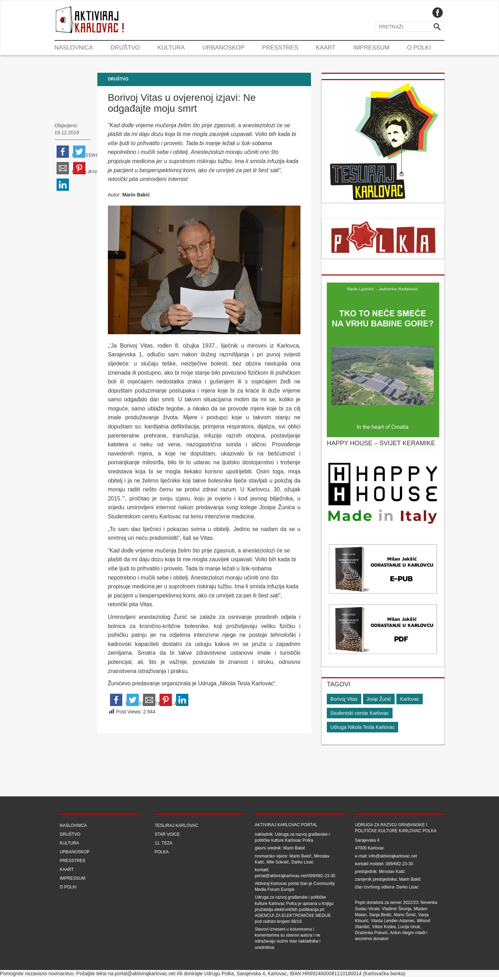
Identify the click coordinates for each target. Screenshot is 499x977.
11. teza (163, 843)
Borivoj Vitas (344, 699)
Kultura (171, 47)
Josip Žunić (379, 699)
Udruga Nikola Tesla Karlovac (362, 727)
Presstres (280, 47)
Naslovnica (73, 47)
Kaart (326, 47)
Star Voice (167, 834)
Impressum (371, 47)
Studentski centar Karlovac (359, 713)
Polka (162, 851)
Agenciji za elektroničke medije (293, 915)
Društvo (125, 47)
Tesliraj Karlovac (176, 825)
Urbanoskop (223, 47)
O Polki (419, 47)
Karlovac (409, 699)
